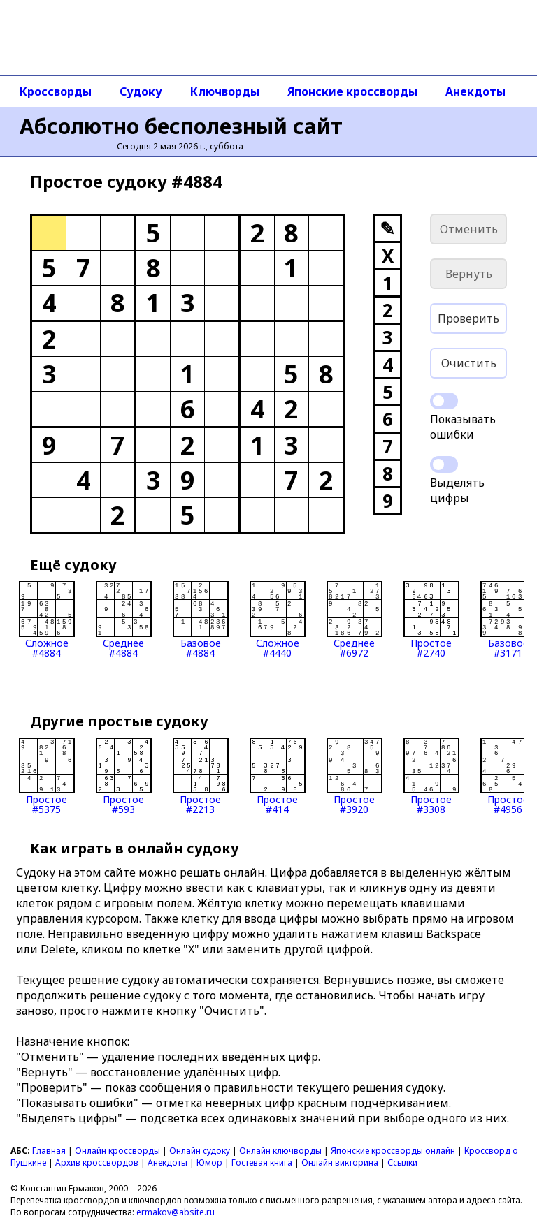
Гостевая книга (261, 1162)
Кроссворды (56, 91)
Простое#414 (278, 776)
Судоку (141, 91)
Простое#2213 (201, 776)
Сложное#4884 (47, 619)
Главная (49, 1151)
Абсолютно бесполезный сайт (181, 126)
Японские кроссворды (352, 91)
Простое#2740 (431, 619)
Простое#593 (124, 776)
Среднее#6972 (354, 619)
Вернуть (468, 273)
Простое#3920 (354, 776)
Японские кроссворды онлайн (393, 1151)
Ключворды (224, 91)
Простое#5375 (47, 776)
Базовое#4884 (201, 619)
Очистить (468, 363)
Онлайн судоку (199, 1151)
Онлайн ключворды (280, 1151)
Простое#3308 (431, 776)
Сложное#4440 (278, 619)
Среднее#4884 (124, 619)
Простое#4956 (508, 776)
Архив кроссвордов (96, 1162)
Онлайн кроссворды (117, 1151)
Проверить (468, 318)
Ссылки (402, 1162)
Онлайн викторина (339, 1162)
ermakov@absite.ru (175, 1212)
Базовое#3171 (508, 619)
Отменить (469, 229)
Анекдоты (475, 91)
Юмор (209, 1162)
